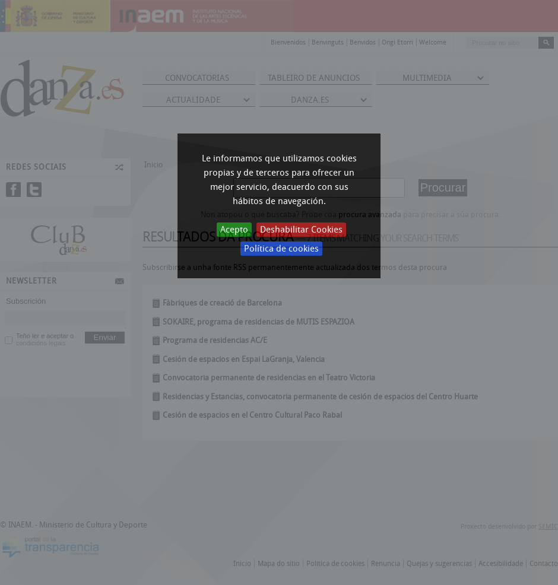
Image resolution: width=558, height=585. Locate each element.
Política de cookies (281, 248)
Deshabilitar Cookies (301, 229)
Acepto (234, 229)
